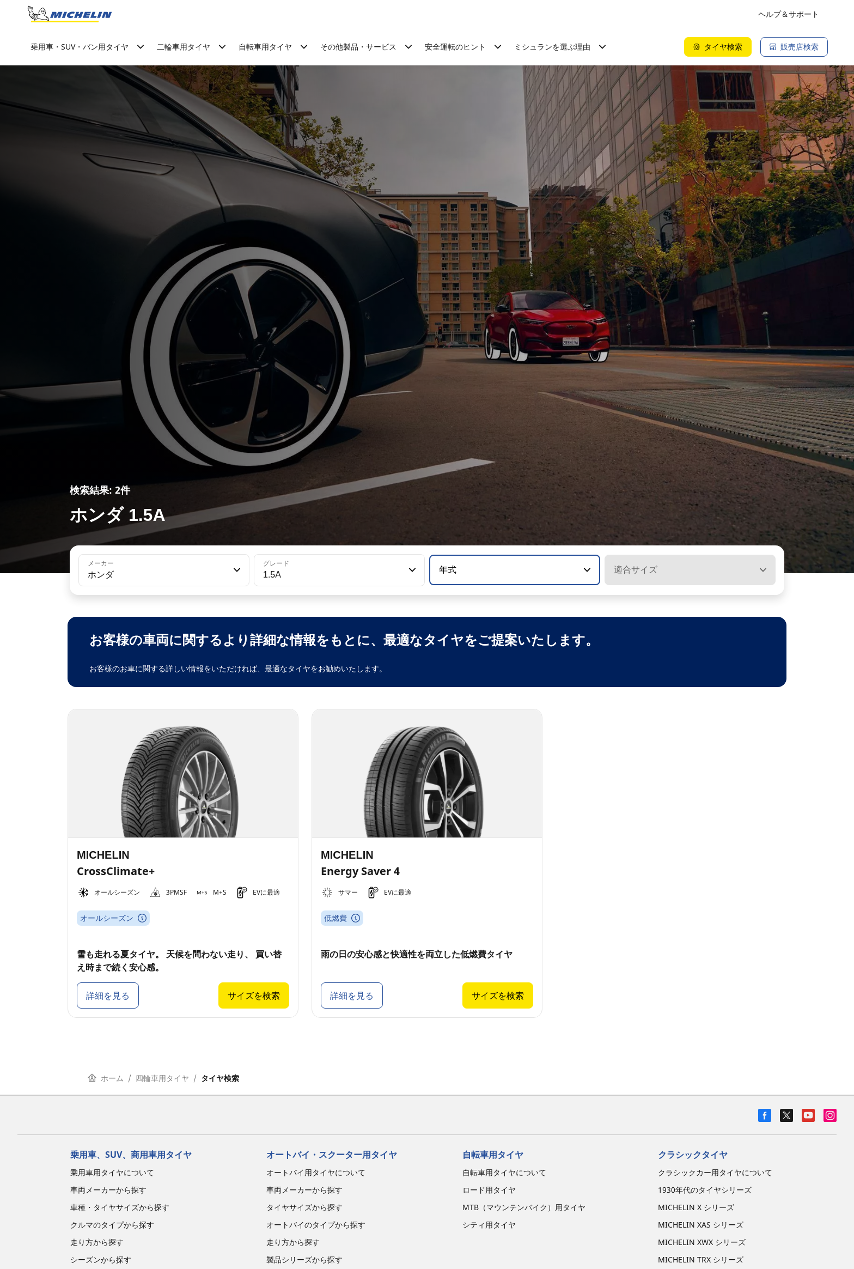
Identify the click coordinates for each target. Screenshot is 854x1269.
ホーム (106, 1078)
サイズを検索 (254, 995)
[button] (235, 570)
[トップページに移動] (69, 14)
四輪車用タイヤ (162, 1078)
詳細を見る (108, 995)
